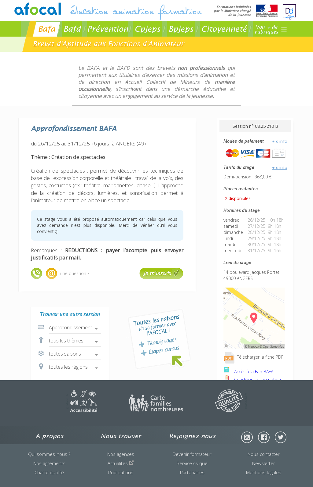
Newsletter (263, 463)
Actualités (121, 463)
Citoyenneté (224, 29)
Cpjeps (147, 29)
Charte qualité (49, 472)
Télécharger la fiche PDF (253, 357)
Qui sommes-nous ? (49, 454)
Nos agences (120, 454)
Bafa (46, 29)
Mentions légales (263, 472)
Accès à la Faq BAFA (248, 371)
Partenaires (192, 472)
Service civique (192, 463)
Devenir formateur (192, 454)
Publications (120, 472)
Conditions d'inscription (252, 379)
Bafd (72, 29)
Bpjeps (180, 29)
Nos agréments (49, 463)
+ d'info (279, 141)
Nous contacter (264, 454)
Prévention (107, 29)
